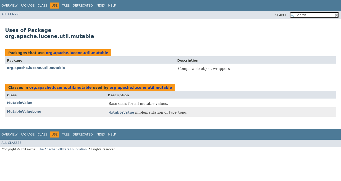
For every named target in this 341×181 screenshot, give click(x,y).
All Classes (11, 14)
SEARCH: (282, 15)
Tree (66, 5)
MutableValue (19, 103)
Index (100, 5)
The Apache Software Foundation (62, 149)
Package (27, 5)
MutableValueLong (24, 111)
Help (112, 5)
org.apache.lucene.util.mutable (77, 53)
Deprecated (83, 5)
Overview (10, 5)
